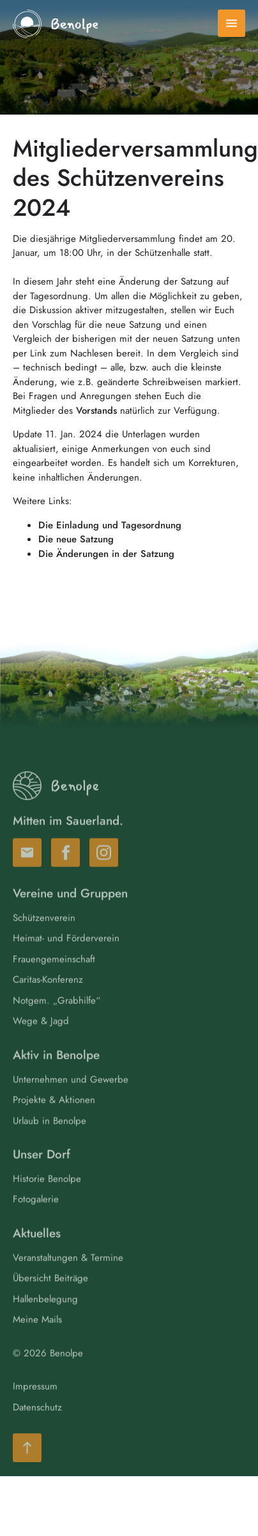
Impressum (35, 1400)
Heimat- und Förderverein (66, 952)
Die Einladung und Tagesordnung (109, 525)
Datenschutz (37, 1421)
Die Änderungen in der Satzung (106, 554)
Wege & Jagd (41, 1035)
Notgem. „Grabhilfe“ (56, 1015)
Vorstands (96, 411)
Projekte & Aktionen (54, 1114)
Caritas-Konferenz (48, 994)
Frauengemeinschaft (54, 973)
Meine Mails (37, 1334)
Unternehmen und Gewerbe (70, 1094)
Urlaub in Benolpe (49, 1135)
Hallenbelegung (45, 1313)
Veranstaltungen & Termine (68, 1272)
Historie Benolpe (47, 1193)
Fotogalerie (36, 1213)
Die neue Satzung (76, 539)
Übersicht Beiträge (50, 1292)
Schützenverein (44, 932)
